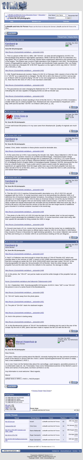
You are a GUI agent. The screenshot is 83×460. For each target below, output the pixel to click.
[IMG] (7, 408)
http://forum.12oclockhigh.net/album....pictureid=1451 (24, 302)
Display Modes (73, 37)
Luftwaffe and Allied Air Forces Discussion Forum (22, 15)
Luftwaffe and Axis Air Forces (16, 16)
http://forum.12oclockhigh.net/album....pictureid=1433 (24, 96)
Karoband (10, 43)
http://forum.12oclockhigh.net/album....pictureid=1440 (24, 151)
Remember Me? (72, 15)
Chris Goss (19, 116)
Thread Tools (62, 37)
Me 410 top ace (10, 421)
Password (51, 18)
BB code (7, 405)
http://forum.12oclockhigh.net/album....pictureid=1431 (24, 52)
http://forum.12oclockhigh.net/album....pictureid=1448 (24, 270)
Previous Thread (37, 390)
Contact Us (55, 451)
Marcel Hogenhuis (25, 341)
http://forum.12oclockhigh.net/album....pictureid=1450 (24, 292)
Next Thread (47, 390)
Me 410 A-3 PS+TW (11, 435)
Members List (36, 21)
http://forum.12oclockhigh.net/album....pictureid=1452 (24, 313)
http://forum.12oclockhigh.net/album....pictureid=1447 (24, 254)
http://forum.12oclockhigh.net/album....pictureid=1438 (24, 212)
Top (80, 451)
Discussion (42, 15)
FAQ (11, 21)
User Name (51, 15)
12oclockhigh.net (65, 451)
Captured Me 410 (10, 426)
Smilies (7, 406)
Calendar (66, 21)
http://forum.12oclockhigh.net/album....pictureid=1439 (24, 225)
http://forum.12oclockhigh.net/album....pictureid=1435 (24, 85)
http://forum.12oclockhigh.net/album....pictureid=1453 (24, 322)
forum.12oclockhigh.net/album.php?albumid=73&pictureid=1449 (28, 281)
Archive (75, 451)
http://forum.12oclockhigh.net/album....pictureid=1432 (24, 70)
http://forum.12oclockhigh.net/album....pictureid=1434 (24, 190)
